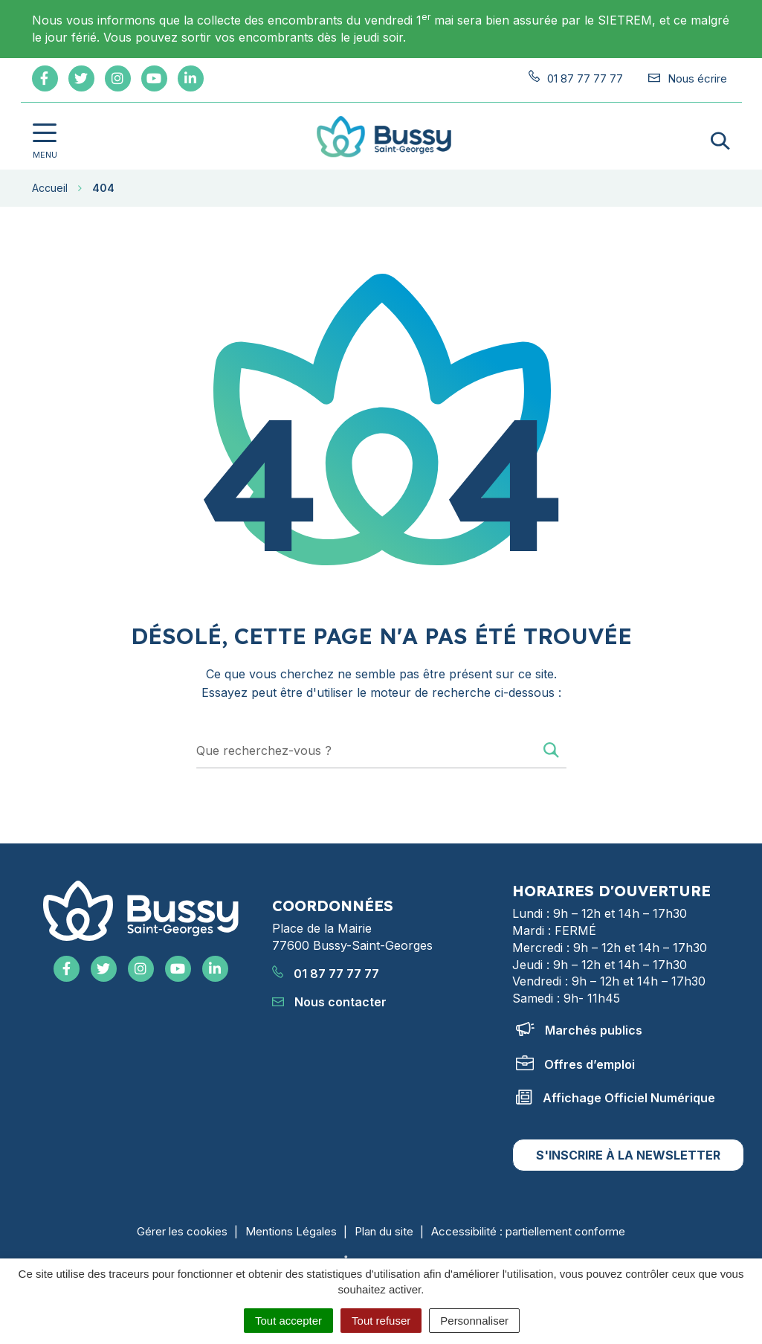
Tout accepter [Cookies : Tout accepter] (288, 1320)
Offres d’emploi (575, 1064)
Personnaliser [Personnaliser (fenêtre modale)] (474, 1320)
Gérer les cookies (182, 1231)
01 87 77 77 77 (325, 973)
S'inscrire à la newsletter (628, 1155)
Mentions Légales (291, 1231)
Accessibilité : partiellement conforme (528, 1231)
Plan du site (384, 1231)
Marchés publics (579, 1030)
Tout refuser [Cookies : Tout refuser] (381, 1320)
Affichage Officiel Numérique (615, 1097)
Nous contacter (329, 1001)
